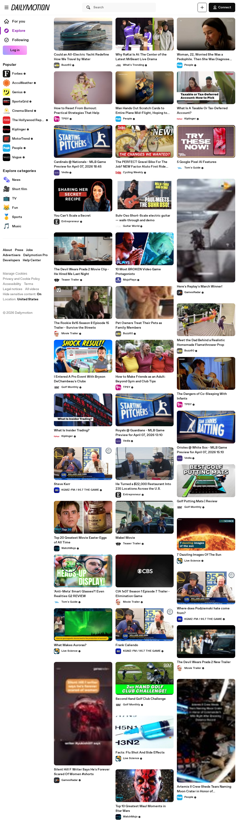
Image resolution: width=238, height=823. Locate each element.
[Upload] (202, 7)
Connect (222, 7)
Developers (11, 260)
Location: (20, 299)
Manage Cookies (15, 273)
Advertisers (11, 255)
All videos (32, 289)
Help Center (32, 260)
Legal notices (12, 289)
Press (19, 250)
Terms (28, 284)
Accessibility (12, 284)
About (7, 250)
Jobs (29, 250)
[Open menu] (6, 7)
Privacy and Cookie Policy (21, 279)
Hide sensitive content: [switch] (22, 294)
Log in (15, 50)
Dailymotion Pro (35, 255)
